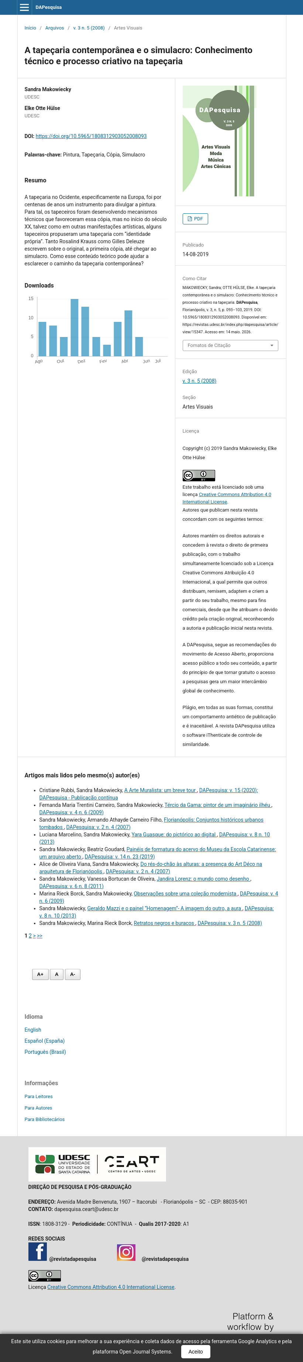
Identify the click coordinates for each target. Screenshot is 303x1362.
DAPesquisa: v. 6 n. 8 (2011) (71, 886)
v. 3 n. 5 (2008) (88, 28)
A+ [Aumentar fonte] (40, 974)
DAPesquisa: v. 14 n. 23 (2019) (120, 857)
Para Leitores (39, 1096)
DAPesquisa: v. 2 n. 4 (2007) (98, 827)
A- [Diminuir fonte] (72, 974)
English (33, 1030)
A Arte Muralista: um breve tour (160, 790)
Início (30, 28)
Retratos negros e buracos (165, 923)
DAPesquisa (48, 7)
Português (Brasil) (45, 1052)
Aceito (196, 1352)
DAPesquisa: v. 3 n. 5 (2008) (230, 923)
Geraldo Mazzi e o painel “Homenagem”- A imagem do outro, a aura (164, 908)
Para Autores (38, 1108)
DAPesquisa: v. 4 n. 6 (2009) (71, 812)
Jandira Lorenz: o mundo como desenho (203, 879)
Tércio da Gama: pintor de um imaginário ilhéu (218, 805)
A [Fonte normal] (56, 974)
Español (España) (45, 1041)
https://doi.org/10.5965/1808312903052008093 (91, 136)
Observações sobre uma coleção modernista (186, 894)
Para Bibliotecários (45, 1119)
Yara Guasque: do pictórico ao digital (174, 835)
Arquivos (54, 28)
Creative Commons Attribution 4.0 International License (110, 1287)
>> (39, 936)
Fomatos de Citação (209, 345)
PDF (198, 218)
